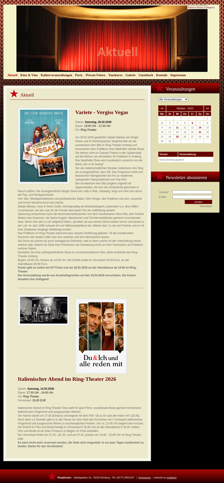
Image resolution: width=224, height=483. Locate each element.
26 (184, 136)
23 (162, 136)
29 (207, 136)
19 (184, 132)
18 (177, 132)
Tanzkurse (115, 75)
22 (207, 132)
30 (162, 141)
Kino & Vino (29, 75)
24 (169, 136)
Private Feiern (95, 75)
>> (207, 108)
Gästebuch (145, 75)
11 (177, 127)
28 (199, 136)
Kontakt (161, 75)
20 (192, 132)
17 (169, 132)
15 (207, 127)
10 (169, 127)
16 (162, 132)
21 (199, 132)
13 (192, 127)
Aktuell (12, 75)
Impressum (178, 75)
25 (177, 136)
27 (192, 136)
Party (79, 75)
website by (165, 477)
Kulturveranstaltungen (56, 75)
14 (199, 127)
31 (169, 141)
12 (184, 127)
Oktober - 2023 (185, 108)
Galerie (130, 75)
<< (162, 108)
